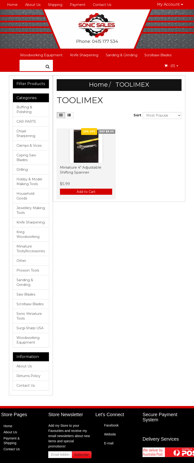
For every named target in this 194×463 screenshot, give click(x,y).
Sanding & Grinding (121, 55)
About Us (32, 5)
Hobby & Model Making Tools (29, 181)
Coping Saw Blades (26, 157)
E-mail (109, 443)
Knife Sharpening (84, 55)
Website (110, 434)
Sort (136, 115)
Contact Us (102, 5)
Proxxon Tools (27, 270)
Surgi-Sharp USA (30, 328)
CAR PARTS (26, 121)
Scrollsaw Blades (157, 55)
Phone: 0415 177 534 (97, 41)
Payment (77, 5)
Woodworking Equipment (41, 55)
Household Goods (25, 195)
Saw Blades (25, 294)
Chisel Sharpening (25, 133)
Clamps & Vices (29, 145)
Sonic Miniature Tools (29, 316)
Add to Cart (86, 192)
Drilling (22, 169)
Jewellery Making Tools (30, 210)
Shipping (55, 5)
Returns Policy (28, 376)
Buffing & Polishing (24, 109)
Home (12, 5)
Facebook (111, 425)
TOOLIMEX (132, 84)
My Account (170, 4)
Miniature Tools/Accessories (30, 248)
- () (171, 66)
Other (21, 261)
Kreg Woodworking (28, 234)
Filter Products (30, 84)
